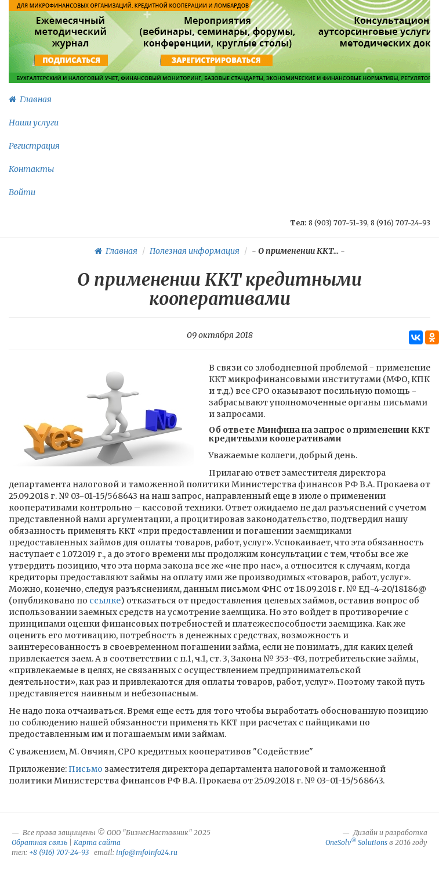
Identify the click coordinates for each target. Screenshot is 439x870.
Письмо (85, 769)
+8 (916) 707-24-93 (59, 852)
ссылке (104, 600)
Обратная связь (39, 842)
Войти (22, 192)
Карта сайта (97, 842)
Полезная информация (195, 251)
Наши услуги (34, 122)
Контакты (31, 169)
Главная (30, 99)
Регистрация (34, 146)
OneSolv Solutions (356, 842)
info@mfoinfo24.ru (146, 852)
